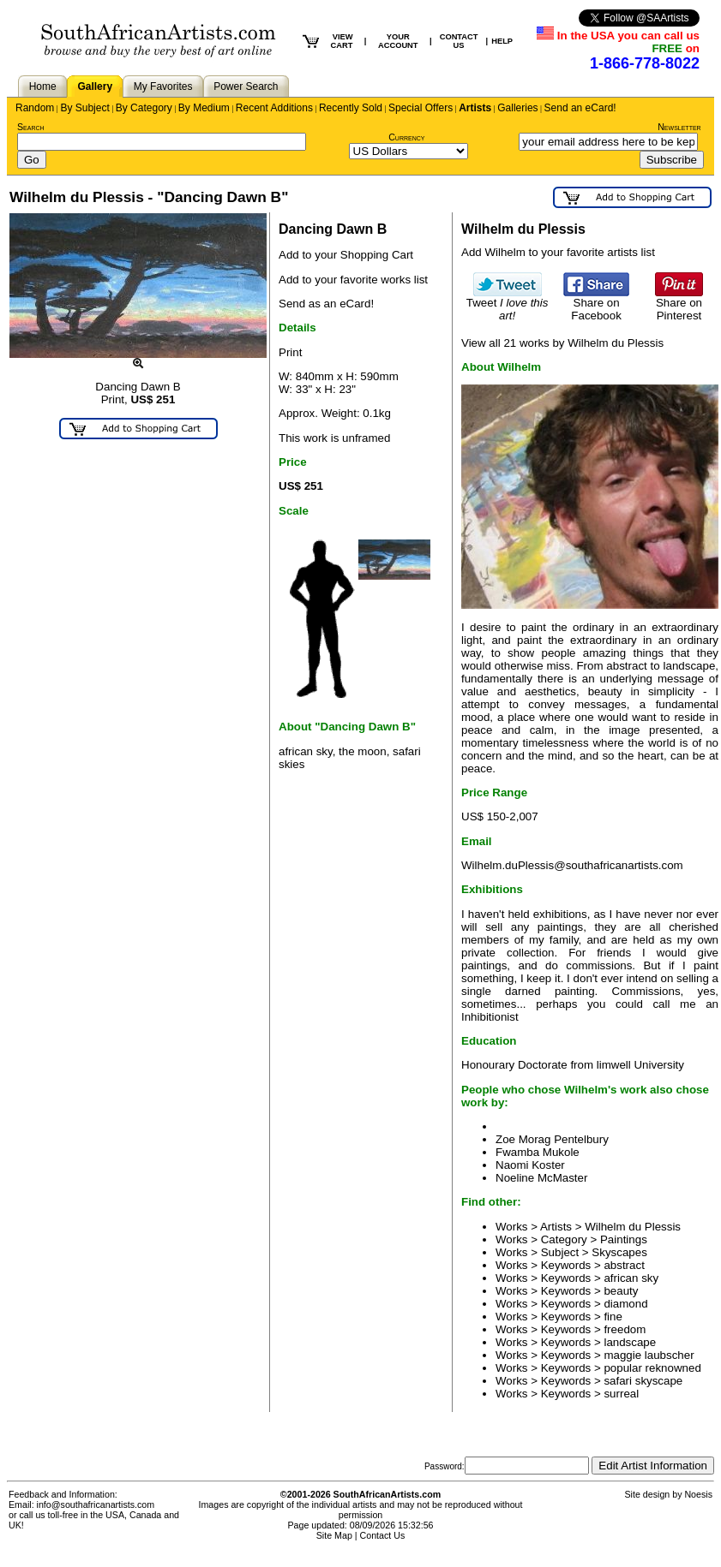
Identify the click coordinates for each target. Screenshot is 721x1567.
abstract (624, 1265)
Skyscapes (619, 1252)
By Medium (204, 108)
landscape (630, 1342)
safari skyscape (643, 1380)
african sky (631, 1278)
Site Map (334, 1535)
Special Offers (420, 108)
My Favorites (163, 86)
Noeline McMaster (541, 1177)
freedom (625, 1329)
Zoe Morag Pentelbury (552, 1139)
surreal (621, 1393)
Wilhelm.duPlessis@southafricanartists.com (572, 865)
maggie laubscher (649, 1355)
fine (613, 1316)
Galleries (517, 108)
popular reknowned (652, 1367)
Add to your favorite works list (353, 279)
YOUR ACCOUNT (398, 41)
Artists (475, 108)
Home (43, 86)
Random (34, 108)
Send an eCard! (580, 108)
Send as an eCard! (326, 303)
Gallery (94, 86)
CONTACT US (459, 41)
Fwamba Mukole (538, 1152)
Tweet (507, 304)
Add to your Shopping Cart (346, 254)
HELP (502, 41)
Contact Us (383, 1535)
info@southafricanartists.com (96, 1504)
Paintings (623, 1239)
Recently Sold (350, 108)
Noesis (698, 1494)
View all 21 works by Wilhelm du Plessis (562, 343)
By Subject (84, 108)
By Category (144, 108)
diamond (625, 1303)
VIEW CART (341, 41)
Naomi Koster (530, 1165)
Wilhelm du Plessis (633, 1226)
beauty (621, 1290)
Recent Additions (274, 108)
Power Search (245, 86)
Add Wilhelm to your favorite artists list (558, 252)
